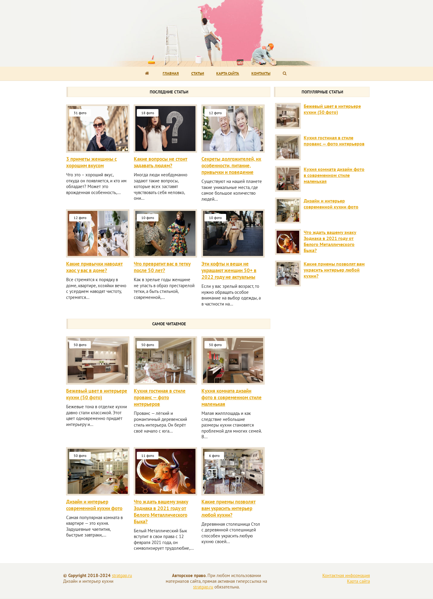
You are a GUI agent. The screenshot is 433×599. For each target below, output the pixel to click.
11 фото (147, 455)
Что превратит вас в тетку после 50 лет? (162, 267)
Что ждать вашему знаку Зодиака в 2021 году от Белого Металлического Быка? (161, 511)
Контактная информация (346, 575)
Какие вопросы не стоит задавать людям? (160, 162)
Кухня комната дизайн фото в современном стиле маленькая (231, 397)
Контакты (260, 73)
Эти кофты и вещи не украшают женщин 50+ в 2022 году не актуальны (228, 270)
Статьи (197, 73)
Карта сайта (227, 73)
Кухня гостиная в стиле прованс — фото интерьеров (160, 397)
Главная (171, 73)
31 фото (80, 113)
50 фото (80, 344)
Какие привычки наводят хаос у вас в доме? (94, 267)
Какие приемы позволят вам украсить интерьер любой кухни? (228, 508)
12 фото (215, 113)
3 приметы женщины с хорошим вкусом (91, 162)
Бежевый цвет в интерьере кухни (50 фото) (96, 394)
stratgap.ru (122, 575)
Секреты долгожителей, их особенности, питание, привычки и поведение (231, 165)
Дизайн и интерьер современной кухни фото (94, 505)
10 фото (147, 217)
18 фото (147, 113)
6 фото (214, 455)
